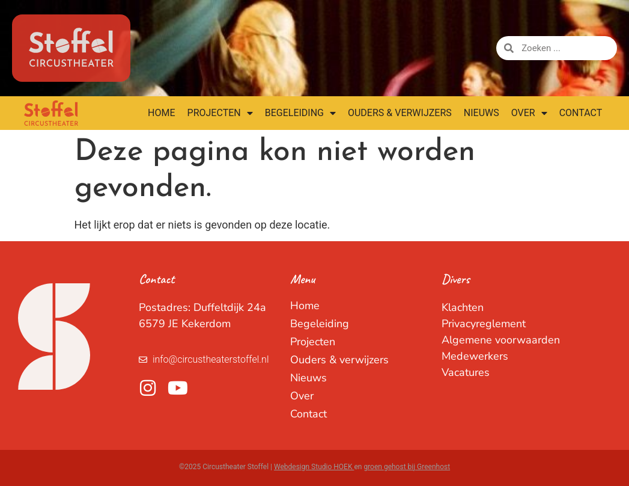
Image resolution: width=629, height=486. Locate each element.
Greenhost (433, 467)
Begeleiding (300, 113)
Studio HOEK (332, 467)
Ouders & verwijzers (400, 112)
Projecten (220, 113)
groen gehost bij (390, 467)
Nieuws (481, 112)
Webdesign (292, 467)
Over (529, 113)
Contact (581, 112)
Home (161, 112)
